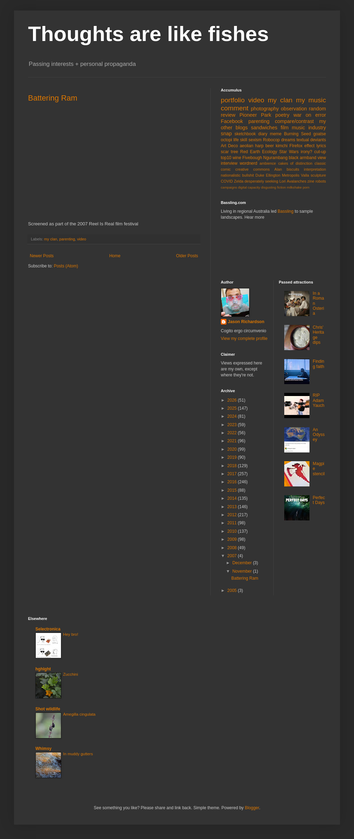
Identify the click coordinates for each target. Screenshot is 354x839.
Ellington (273, 175)
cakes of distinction (295, 163)
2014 (232, 498)
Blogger (252, 807)
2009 (232, 539)
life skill (240, 139)
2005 (232, 590)
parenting (67, 239)
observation (294, 108)
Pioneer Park (255, 115)
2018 (232, 465)
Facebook (232, 121)
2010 (232, 531)
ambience (268, 163)
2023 (232, 424)
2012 (232, 514)
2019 (232, 457)
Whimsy (43, 748)
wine (236, 157)
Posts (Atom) (66, 266)
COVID (227, 181)
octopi (226, 139)
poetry (282, 115)
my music (311, 100)
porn (306, 187)
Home (115, 255)
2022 (232, 432)
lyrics (321, 145)
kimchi (281, 145)
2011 (232, 522)
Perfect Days (319, 500)
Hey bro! (70, 634)
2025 (232, 408)
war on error (309, 115)
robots (320, 181)
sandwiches (264, 127)
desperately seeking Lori (265, 181)
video (81, 239)
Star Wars (289, 151)
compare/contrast (294, 121)
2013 (232, 506)
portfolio (233, 100)
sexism (255, 139)
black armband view (307, 157)
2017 (232, 473)
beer (269, 145)
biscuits (293, 169)
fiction (281, 187)
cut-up (320, 151)
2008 (232, 547)
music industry (309, 127)
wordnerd (248, 163)
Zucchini (70, 674)
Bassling (285, 211)
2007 (232, 555)
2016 (232, 481)
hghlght (43, 669)
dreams (288, 139)
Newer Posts (42, 255)
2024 (232, 416)
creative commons (253, 169)
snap (226, 133)
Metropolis (290, 175)
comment (235, 108)
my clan (50, 239)
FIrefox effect (302, 145)
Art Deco (229, 145)
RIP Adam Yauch (318, 400)
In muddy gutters (78, 754)
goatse (319, 133)
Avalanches (296, 181)
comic (226, 169)
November (242, 571)
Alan (278, 169)
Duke (260, 175)
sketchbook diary (250, 133)
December (242, 562)
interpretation (315, 169)
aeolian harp (252, 145)
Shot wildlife (47, 709)
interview (229, 163)
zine (310, 181)
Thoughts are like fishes (148, 34)
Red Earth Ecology (258, 151)
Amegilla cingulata (79, 714)
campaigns (229, 187)
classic (320, 163)
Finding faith (318, 364)
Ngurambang (275, 157)
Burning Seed (297, 133)
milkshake (294, 187)
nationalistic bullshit (237, 175)
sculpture (318, 175)
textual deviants (311, 139)
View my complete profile (244, 338)
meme (275, 133)
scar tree (229, 151)
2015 (232, 490)
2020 (232, 449)
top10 (226, 157)
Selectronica (47, 629)
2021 (232, 440)
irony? (306, 151)
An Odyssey (319, 434)
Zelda (238, 181)
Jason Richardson (246, 321)
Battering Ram (52, 98)
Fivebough (252, 157)
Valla (305, 175)
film (284, 127)
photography (265, 108)
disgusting (268, 187)
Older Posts (187, 255)
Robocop (271, 139)
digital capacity (249, 187)
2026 (232, 400)
